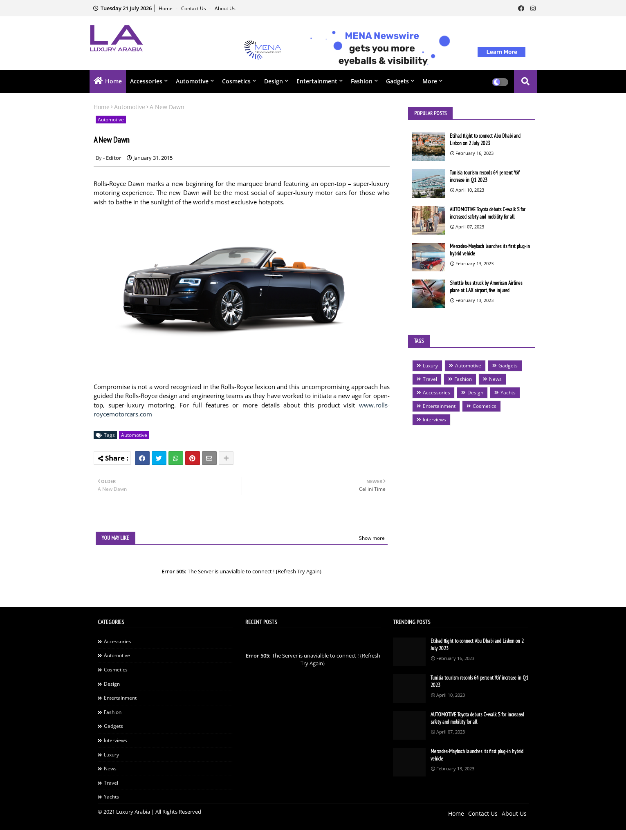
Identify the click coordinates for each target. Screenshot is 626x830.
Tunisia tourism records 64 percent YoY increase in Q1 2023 (485, 176)
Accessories (146, 81)
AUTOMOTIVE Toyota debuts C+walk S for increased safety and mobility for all (487, 213)
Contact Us (194, 8)
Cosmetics (236, 81)
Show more (372, 538)
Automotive (192, 81)
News (495, 379)
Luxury (430, 365)
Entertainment (316, 81)
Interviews (434, 419)
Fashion (361, 81)
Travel (430, 379)
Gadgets (397, 81)
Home (166, 8)
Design (273, 81)
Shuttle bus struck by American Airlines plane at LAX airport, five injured (486, 287)
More (429, 81)
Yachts (508, 392)
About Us (225, 8)
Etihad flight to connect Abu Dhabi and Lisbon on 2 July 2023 (485, 139)
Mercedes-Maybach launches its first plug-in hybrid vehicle (490, 250)
